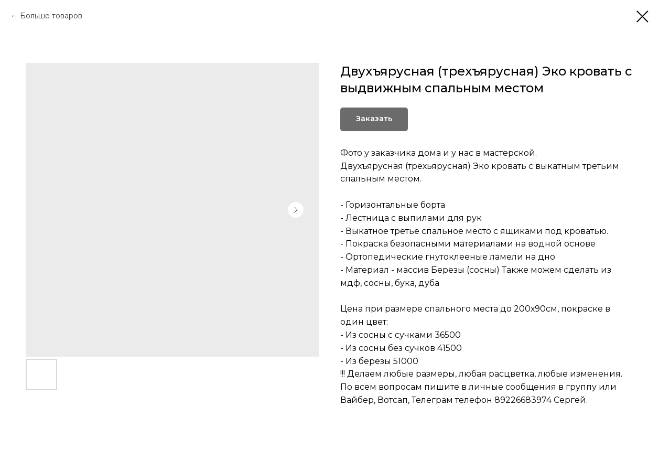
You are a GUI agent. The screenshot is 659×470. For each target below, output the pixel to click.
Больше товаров (51, 15)
